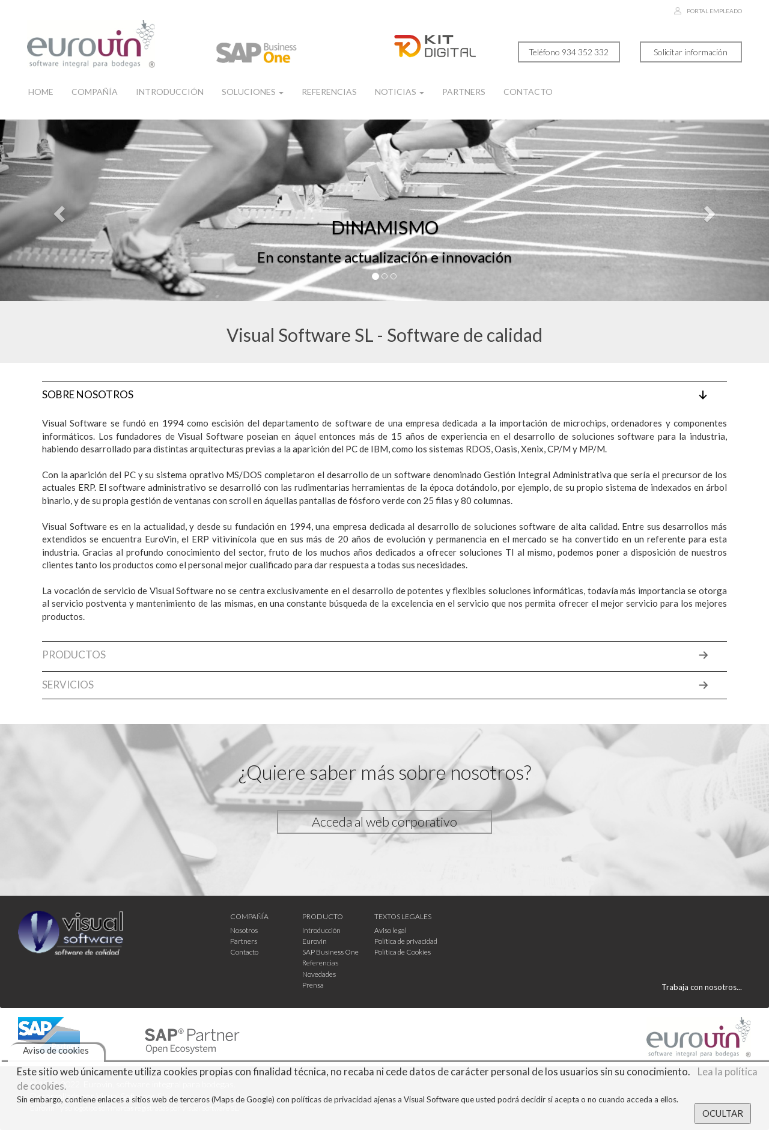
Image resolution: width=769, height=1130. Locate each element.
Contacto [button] (244, 951)
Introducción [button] (321, 930)
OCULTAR (723, 1113)
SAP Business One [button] (330, 951)
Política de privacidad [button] (405, 941)
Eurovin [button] (314, 941)
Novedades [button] (319, 974)
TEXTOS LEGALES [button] (402, 916)
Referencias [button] (320, 962)
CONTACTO (528, 92)
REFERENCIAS (329, 92)
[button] (57, 210)
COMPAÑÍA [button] (249, 916)
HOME (40, 92)
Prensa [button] (313, 984)
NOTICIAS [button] (399, 92)
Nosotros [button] (244, 930)
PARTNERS (463, 92)
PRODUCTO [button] (322, 916)
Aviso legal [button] (390, 930)
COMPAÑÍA (94, 92)
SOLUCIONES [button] (253, 92)
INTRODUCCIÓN (170, 92)
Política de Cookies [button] (402, 951)
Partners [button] (243, 941)
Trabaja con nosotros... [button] (701, 987)
